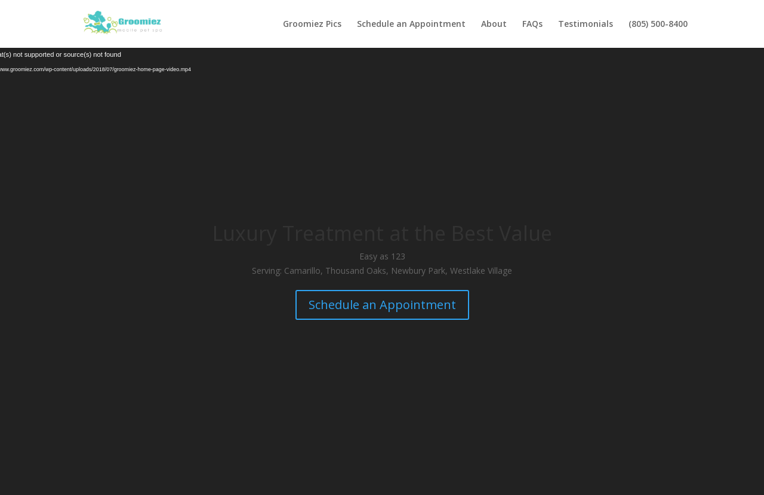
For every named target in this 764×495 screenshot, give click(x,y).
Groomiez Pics (312, 24)
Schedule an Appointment (411, 24)
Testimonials (585, 24)
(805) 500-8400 (658, 24)
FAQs (532, 24)
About (494, 24)
